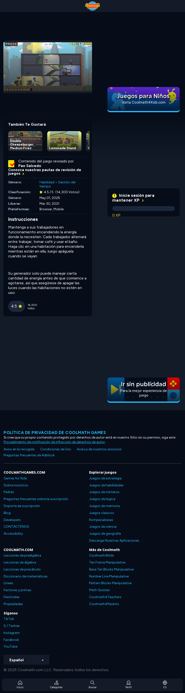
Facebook (11, 640)
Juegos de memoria (104, 506)
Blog (7, 513)
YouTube (10, 646)
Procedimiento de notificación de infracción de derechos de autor (54, 442)
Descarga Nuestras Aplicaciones (114, 540)
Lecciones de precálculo (22, 569)
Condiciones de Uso (55, 449)
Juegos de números (104, 492)
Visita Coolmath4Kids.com (143, 102)
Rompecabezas (101, 520)
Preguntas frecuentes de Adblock (29, 455)
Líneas (8, 583)
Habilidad (47, 182)
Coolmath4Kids (101, 555)
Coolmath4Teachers (105, 597)
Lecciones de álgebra (20, 562)
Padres (9, 492)
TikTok (9, 619)
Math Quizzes (99, 590)
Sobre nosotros (16, 485)
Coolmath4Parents (104, 604)
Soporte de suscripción (22, 506)
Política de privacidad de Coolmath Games (55, 432)
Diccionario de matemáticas (26, 576)
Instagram (12, 633)
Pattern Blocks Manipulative (110, 583)
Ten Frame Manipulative (107, 562)
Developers (12, 520)
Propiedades (13, 604)
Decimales (12, 597)
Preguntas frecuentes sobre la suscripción (36, 499)
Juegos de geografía (105, 534)
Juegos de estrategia (105, 478)
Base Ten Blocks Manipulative (111, 569)
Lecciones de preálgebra (22, 555)
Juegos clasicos (101, 513)
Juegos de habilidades (106, 485)
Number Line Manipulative (109, 576)
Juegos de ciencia (103, 527)
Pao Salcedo (29, 166)
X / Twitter (12, 626)
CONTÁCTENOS (16, 527)
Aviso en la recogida (19, 449)
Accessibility (13, 534)
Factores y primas (17, 590)
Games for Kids (15, 478)
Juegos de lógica (102, 499)
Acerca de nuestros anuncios (99, 449)
